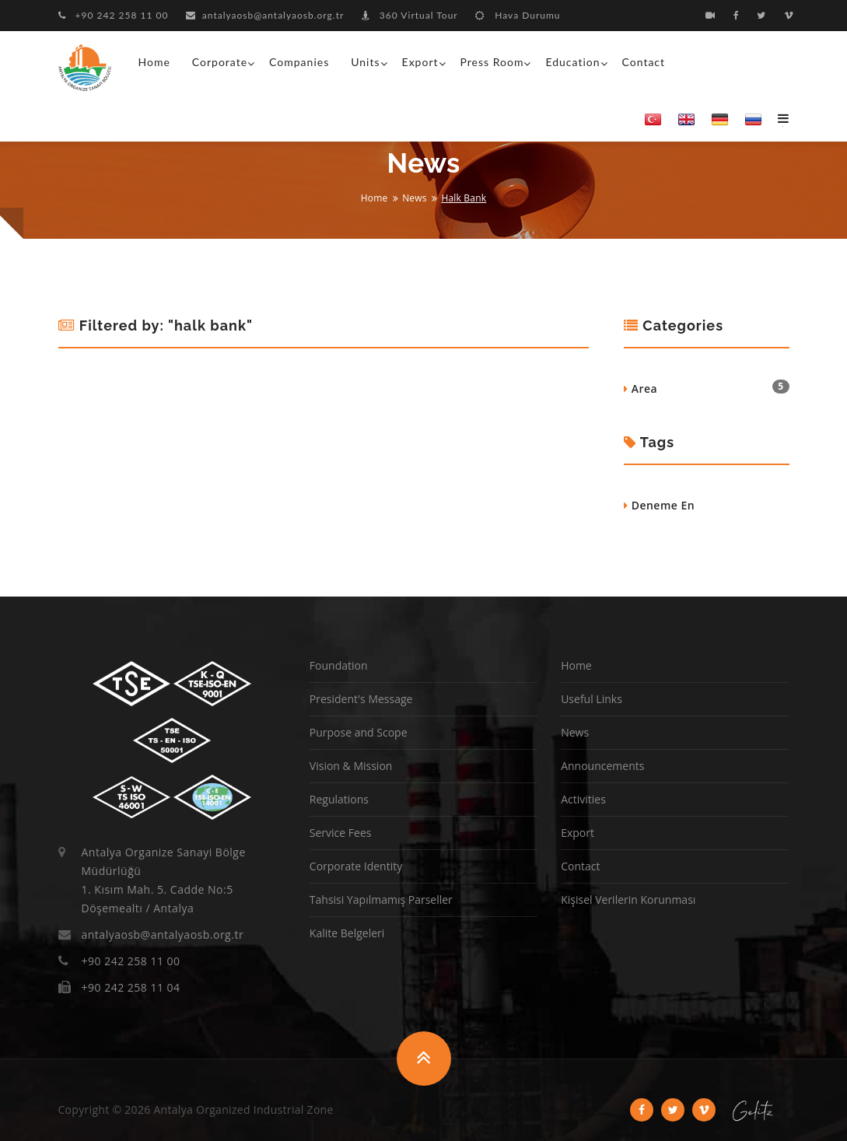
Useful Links (591, 698)
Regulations (339, 799)
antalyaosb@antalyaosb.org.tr (265, 15)
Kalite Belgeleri (347, 933)
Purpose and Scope (359, 732)
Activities (583, 799)
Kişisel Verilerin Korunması (628, 899)
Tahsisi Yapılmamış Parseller (381, 899)
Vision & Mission (351, 765)
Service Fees (341, 832)
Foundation (339, 665)
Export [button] (420, 61)
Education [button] (572, 61)
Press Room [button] (492, 61)
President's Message (361, 698)
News (414, 198)
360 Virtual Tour (410, 15)
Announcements (602, 765)
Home (154, 61)
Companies (299, 61)
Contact (644, 61)
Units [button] (365, 61)
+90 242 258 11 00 (113, 15)
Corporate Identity (356, 866)
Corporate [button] (219, 61)
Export (577, 832)
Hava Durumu (517, 15)
